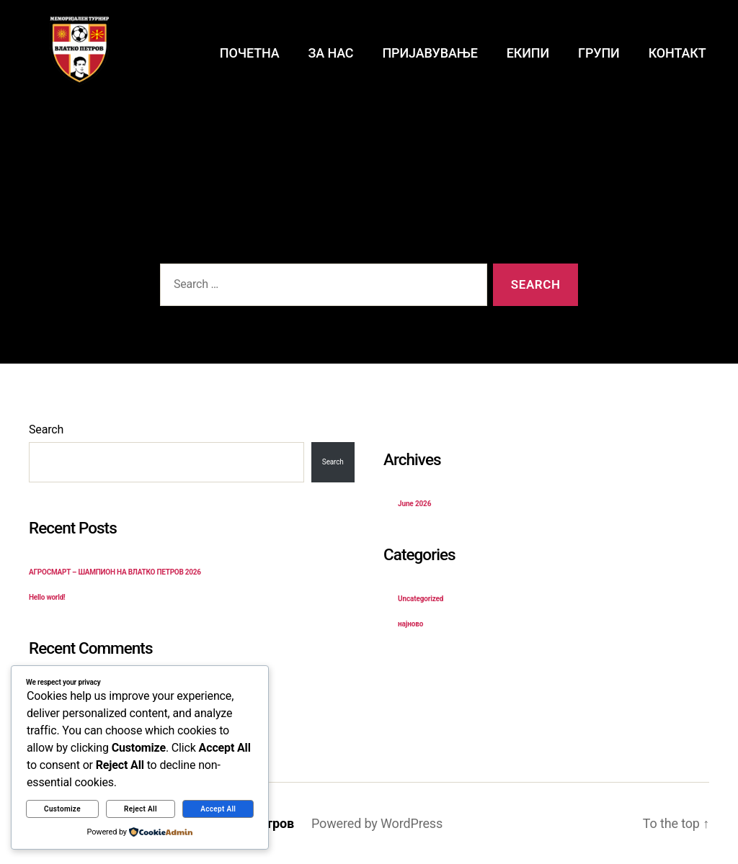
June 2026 (414, 504)
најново (410, 624)
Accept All (218, 809)
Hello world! (47, 597)
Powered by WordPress (377, 823)
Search (46, 429)
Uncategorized (420, 599)
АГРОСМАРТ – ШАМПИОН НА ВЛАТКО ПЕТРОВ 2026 (115, 572)
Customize (62, 809)
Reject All (140, 809)
